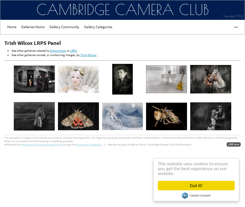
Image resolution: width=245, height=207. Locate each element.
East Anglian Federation (89, 144)
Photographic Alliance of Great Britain (41, 144)
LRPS (73, 51)
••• (233, 26)
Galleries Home (32, 26)
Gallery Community (64, 26)
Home (11, 26)
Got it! (196, 186)
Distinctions (58, 51)
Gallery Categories (98, 26)
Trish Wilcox (88, 55)
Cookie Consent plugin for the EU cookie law (196, 195)
